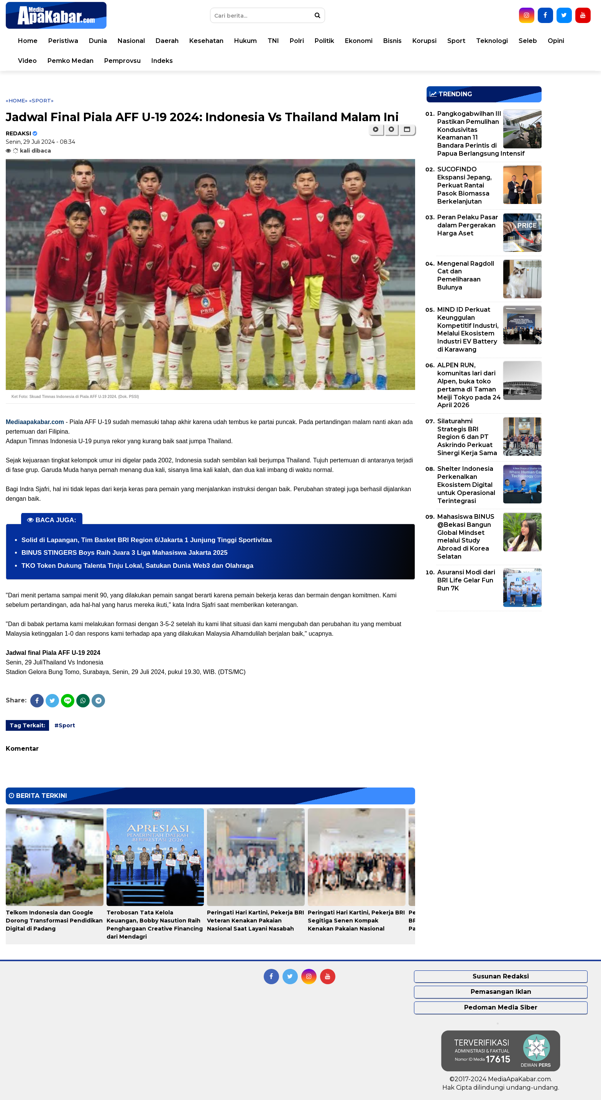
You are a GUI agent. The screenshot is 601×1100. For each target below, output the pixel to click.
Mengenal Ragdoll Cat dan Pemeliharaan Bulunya (465, 275)
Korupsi (424, 40)
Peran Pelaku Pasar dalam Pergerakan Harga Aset (467, 225)
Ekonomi (359, 40)
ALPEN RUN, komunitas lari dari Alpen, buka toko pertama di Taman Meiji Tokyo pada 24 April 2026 (469, 385)
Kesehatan (206, 40)
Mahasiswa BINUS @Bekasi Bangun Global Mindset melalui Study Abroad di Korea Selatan (465, 536)
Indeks (162, 60)
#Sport (64, 725)
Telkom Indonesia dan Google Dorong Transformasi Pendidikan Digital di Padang (54, 920)
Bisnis (392, 40)
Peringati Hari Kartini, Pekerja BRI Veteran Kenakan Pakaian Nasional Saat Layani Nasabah (255, 920)
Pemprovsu (122, 60)
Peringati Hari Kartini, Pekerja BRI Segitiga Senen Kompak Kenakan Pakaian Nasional (356, 920)
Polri (297, 40)
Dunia (98, 40)
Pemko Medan (71, 60)
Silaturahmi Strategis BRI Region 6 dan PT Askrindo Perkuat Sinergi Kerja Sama (467, 437)
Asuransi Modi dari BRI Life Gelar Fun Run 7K (466, 580)
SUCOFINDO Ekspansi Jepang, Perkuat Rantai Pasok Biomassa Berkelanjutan (464, 185)
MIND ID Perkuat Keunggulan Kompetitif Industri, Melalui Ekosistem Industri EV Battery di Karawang (468, 329)
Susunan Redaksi (501, 976)
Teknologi (492, 40)
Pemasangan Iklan (501, 991)
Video (27, 60)
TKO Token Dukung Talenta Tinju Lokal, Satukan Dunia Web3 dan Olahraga (137, 565)
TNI (273, 40)
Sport (456, 40)
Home (28, 40)
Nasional (131, 40)
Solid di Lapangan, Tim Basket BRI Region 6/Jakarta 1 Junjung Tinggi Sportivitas (146, 540)
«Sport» (41, 100)
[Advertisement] (484, 671)
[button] (407, 129)
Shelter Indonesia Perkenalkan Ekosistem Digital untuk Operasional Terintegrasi (466, 484)
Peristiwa (63, 40)
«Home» (17, 100)
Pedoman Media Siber (500, 1007)
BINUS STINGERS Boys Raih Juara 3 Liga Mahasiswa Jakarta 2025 (124, 552)
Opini (556, 40)
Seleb (528, 40)
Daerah (167, 40)
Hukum (245, 40)
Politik (324, 40)
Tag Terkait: (27, 725)
